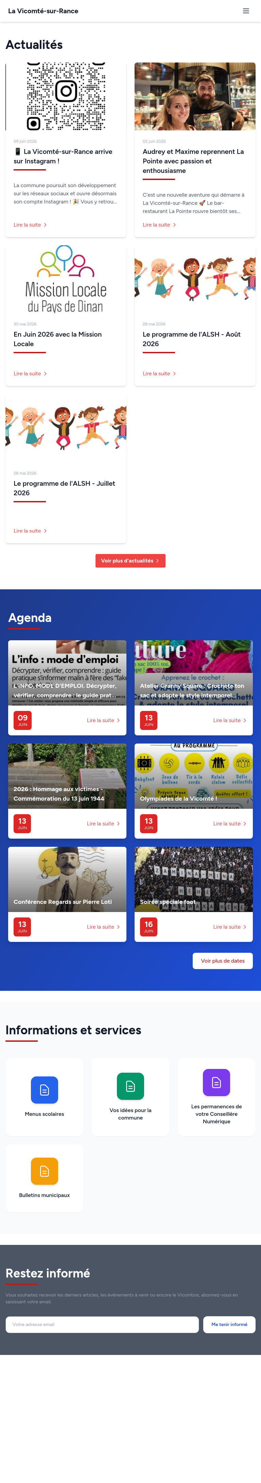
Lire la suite (31, 224)
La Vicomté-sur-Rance (43, 11)
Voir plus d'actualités (130, 560)
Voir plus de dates (223, 961)
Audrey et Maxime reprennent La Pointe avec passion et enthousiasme (193, 161)
